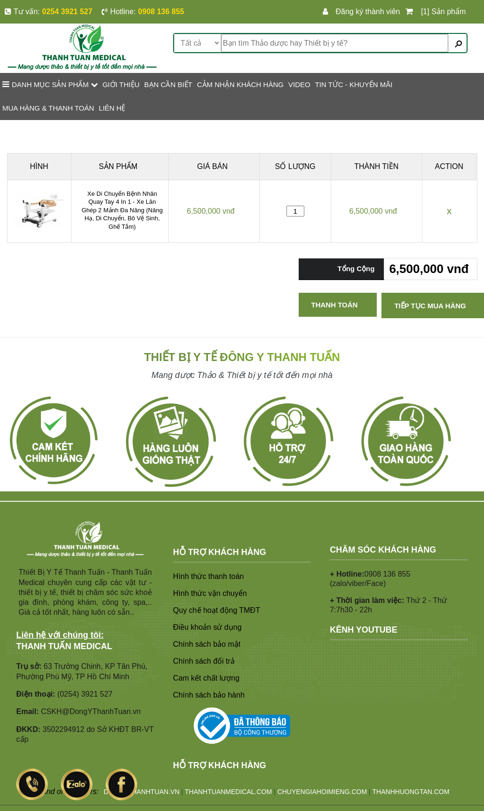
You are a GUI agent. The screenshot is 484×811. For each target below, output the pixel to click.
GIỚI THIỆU (121, 84)
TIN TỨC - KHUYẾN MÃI (354, 84)
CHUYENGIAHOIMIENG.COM (322, 791)
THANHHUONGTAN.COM (411, 791)
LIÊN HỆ (112, 108)
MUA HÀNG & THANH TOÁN (48, 108)
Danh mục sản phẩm (50, 84)
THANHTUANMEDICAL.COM (228, 791)
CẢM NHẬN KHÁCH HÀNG (240, 84)
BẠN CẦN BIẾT (168, 84)
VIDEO (299, 84)
